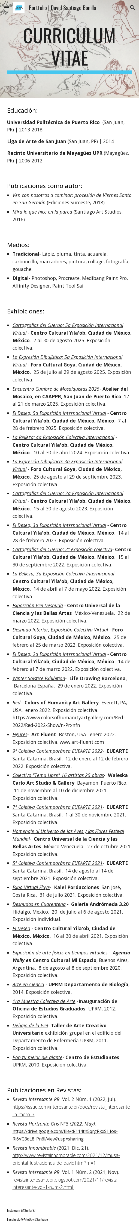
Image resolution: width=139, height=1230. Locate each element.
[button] (6, 7)
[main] (69, 49)
